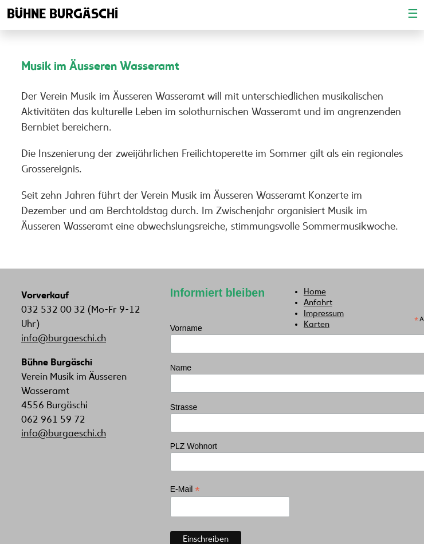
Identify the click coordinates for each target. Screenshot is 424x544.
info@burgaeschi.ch (63, 339)
